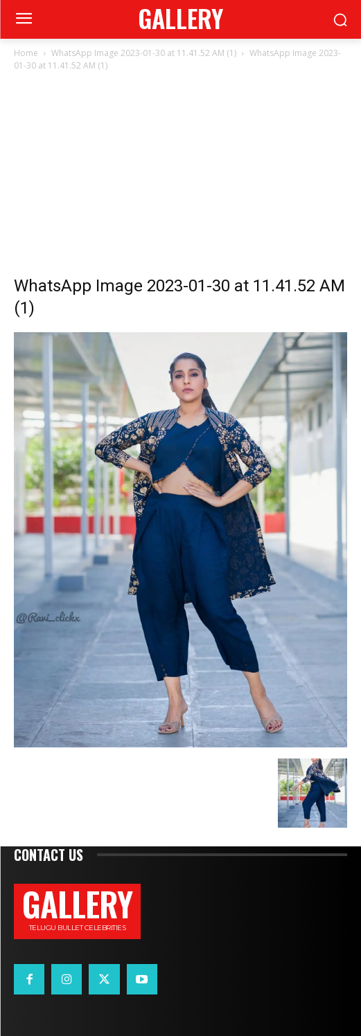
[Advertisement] (180, 177)
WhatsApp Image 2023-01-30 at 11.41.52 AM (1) (143, 53)
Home (26, 53)
